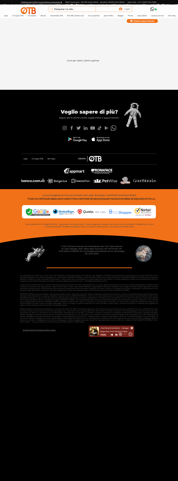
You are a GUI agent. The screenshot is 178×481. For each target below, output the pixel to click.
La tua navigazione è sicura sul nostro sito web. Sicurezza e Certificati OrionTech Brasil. (89, 195)
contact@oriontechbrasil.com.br (75, 318)
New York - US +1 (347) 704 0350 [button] (142, 2)
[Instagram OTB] (64, 128)
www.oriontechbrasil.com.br (146, 279)
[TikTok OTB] (99, 128)
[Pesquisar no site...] (72, 9)
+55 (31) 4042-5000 (116, 2)
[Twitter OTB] (78, 128)
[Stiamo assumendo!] (142, 21)
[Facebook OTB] (71, 128)
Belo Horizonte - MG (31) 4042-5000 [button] (81, 2)
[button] (18, 15)
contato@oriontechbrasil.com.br (98, 251)
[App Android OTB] (106, 128)
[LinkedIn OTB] (85, 128)
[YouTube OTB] (92, 128)
